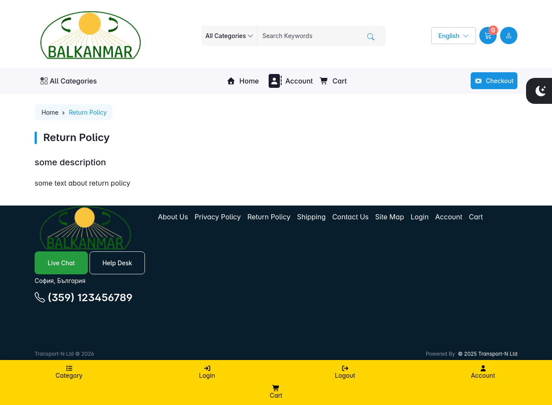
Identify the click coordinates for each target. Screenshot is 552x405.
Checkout (494, 80)
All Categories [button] (69, 81)
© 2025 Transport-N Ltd (487, 353)
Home (243, 81)
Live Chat (61, 263)
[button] (488, 35)
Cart (333, 81)
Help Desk (117, 263)
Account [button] (289, 81)
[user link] (508, 35)
